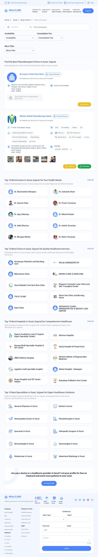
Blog (6, 516)
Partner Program (9, 529)
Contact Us (7, 519)
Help (90, 3)
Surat (16, 20)
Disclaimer (24, 536)
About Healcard (9, 512)
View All (90, 180)
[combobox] (17, 27)
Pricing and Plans (9, 526)
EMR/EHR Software (26, 512)
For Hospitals (8, 546)
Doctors (46, 11)
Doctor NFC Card (25, 519)
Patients (36, 11)
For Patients (8, 536)
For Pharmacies (9, 550)
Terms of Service (25, 532)
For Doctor (7, 539)
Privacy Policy (24, 529)
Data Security (77, 11)
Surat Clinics (27, 20)
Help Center (8, 522)
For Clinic (7, 543)
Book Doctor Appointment (74, 3)
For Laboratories (9, 553)
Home (8, 20)
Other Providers (57, 11)
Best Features (67, 11)
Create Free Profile (26, 516)
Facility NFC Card (25, 522)
